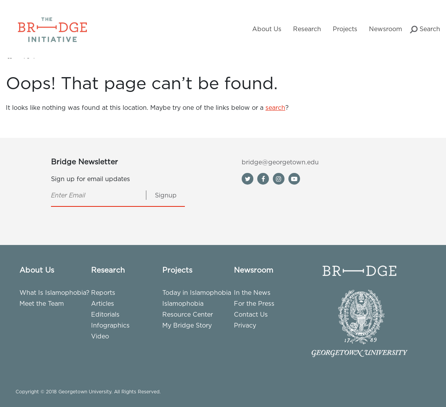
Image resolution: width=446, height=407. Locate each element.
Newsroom (385, 28)
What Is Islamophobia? (54, 292)
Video (100, 336)
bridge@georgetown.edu (280, 162)
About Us (266, 28)
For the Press (254, 303)
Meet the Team (41, 303)
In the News (252, 292)
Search (425, 29)
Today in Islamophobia (196, 292)
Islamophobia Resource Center (187, 309)
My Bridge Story (187, 325)
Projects (345, 28)
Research (307, 28)
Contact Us (251, 314)
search (275, 107)
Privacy (245, 325)
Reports (103, 292)
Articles (102, 303)
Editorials (105, 314)
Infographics (110, 325)
